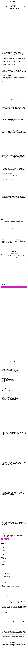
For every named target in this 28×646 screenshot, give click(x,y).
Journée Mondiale (6, 215)
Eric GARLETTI (11, 11)
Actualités (14, 5)
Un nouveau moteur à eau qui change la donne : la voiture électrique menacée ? (13, 618)
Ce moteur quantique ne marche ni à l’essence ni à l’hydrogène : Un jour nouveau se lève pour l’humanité (14, 623)
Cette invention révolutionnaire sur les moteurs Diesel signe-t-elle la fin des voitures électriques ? (13, 613)
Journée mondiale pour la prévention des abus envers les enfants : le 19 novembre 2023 (7, 237)
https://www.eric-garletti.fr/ (14, 249)
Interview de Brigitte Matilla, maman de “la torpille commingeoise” (13, 632)
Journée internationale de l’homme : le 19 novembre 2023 (20, 237)
